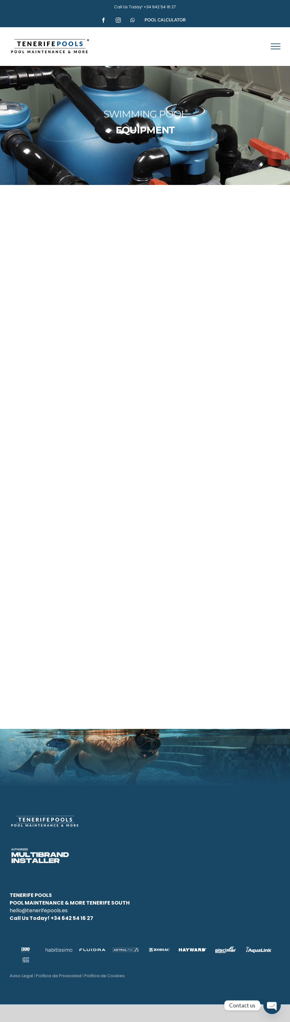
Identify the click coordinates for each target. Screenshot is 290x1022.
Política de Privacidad (58, 976)
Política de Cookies (104, 976)
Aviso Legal (21, 976)
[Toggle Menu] (276, 46)
